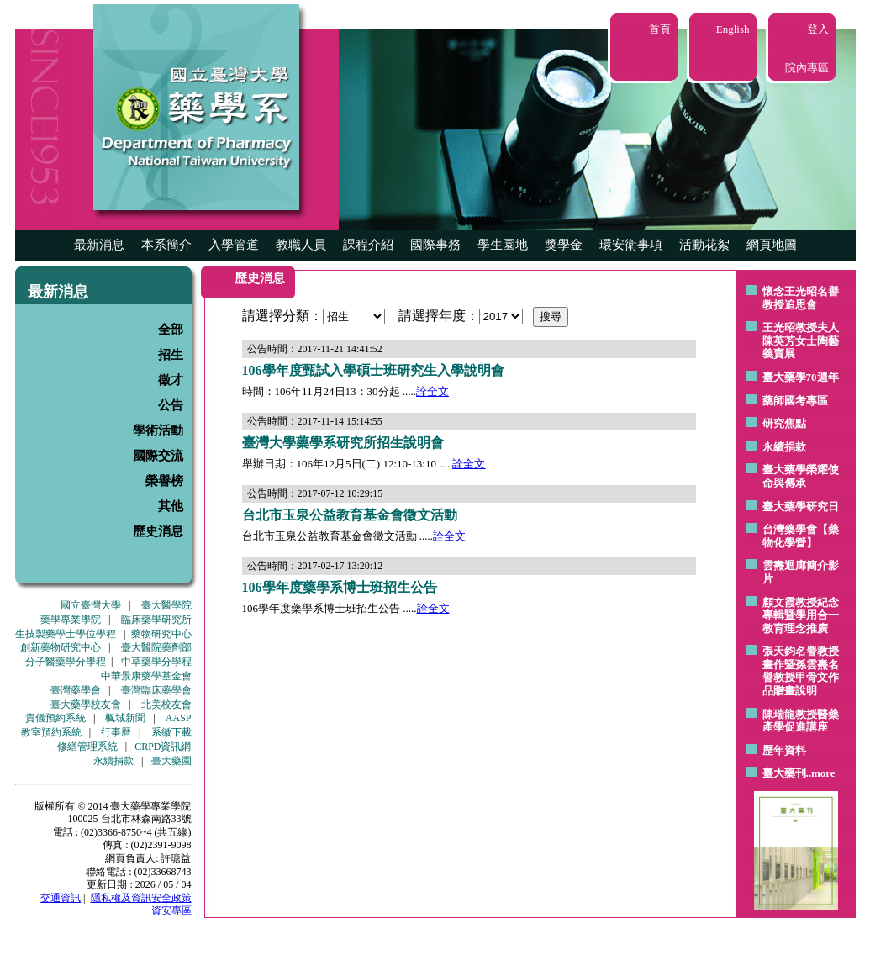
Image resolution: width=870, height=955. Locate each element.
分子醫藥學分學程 (65, 661)
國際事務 (435, 244)
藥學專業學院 (70, 619)
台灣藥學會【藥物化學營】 (800, 536)
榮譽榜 (164, 481)
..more (821, 773)
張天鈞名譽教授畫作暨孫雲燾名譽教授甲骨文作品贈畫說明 (800, 671)
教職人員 (301, 244)
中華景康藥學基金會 (146, 676)
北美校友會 (166, 704)
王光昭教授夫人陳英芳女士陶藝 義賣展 (800, 340)
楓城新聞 (125, 718)
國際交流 (158, 455)
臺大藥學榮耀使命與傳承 (800, 476)
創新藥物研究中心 (60, 647)
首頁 (660, 29)
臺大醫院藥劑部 (156, 647)
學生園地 (502, 244)
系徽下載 (171, 732)
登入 (818, 29)
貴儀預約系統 (55, 718)
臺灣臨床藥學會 (156, 690)
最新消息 (99, 244)
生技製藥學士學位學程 (65, 634)
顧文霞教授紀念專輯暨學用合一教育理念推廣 (800, 615)
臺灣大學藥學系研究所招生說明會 (343, 442)
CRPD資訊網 (162, 746)
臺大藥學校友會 (85, 704)
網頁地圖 (771, 244)
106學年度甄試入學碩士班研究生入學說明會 (373, 370)
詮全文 (432, 391)
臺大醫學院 (166, 605)
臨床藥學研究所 (156, 619)
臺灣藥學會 (75, 690)
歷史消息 (158, 531)
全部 (170, 329)
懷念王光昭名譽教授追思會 (800, 298)
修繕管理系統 (87, 746)
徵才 (170, 380)
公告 (170, 405)
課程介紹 (368, 244)
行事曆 (116, 732)
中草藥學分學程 (156, 661)
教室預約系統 (51, 732)
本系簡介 (166, 244)
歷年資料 (784, 750)
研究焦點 (784, 423)
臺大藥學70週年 (800, 377)
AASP (179, 718)
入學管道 (233, 244)
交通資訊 (60, 898)
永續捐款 (113, 761)
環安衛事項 (630, 244)
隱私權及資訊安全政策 (141, 898)
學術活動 (158, 430)
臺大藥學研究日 (800, 506)
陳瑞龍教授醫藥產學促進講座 (800, 721)
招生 (170, 354)
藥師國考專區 (795, 400)
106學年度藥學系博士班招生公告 (339, 587)
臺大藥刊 (784, 773)
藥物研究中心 (161, 634)
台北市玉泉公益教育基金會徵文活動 (349, 515)
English (733, 29)
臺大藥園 (171, 761)
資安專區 (171, 910)
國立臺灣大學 (91, 605)
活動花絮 (704, 244)
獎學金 (564, 244)
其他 (170, 506)
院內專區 (807, 67)
